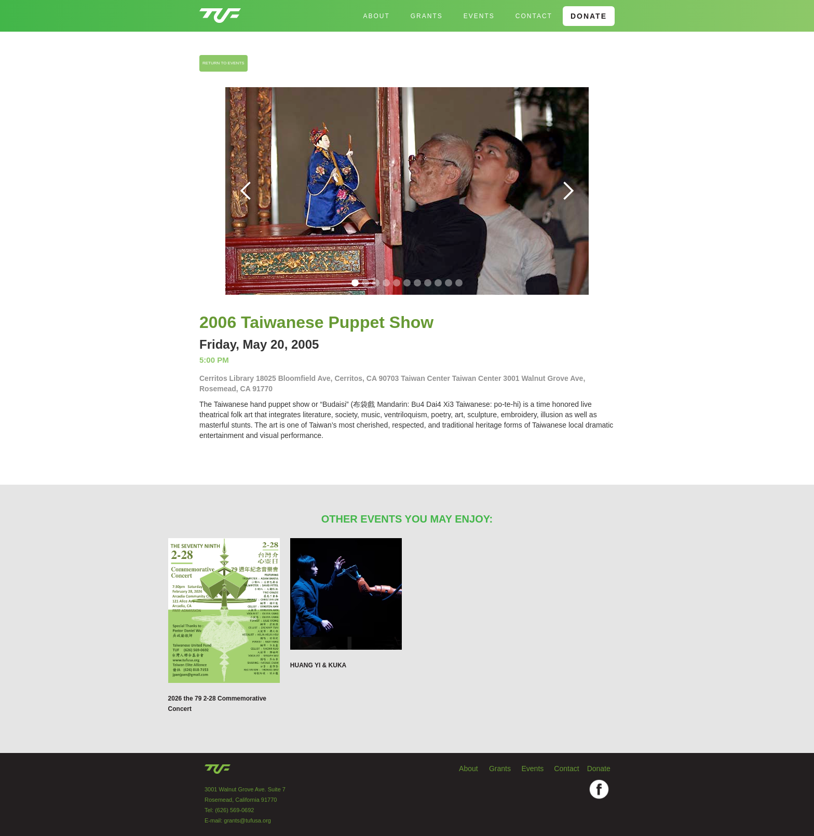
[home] (220, 11)
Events (533, 768)
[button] (246, 191)
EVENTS (479, 16)
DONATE (589, 16)
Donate (598, 768)
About (376, 16)
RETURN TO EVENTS (223, 63)
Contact (533, 16)
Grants (500, 768)
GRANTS (427, 16)
